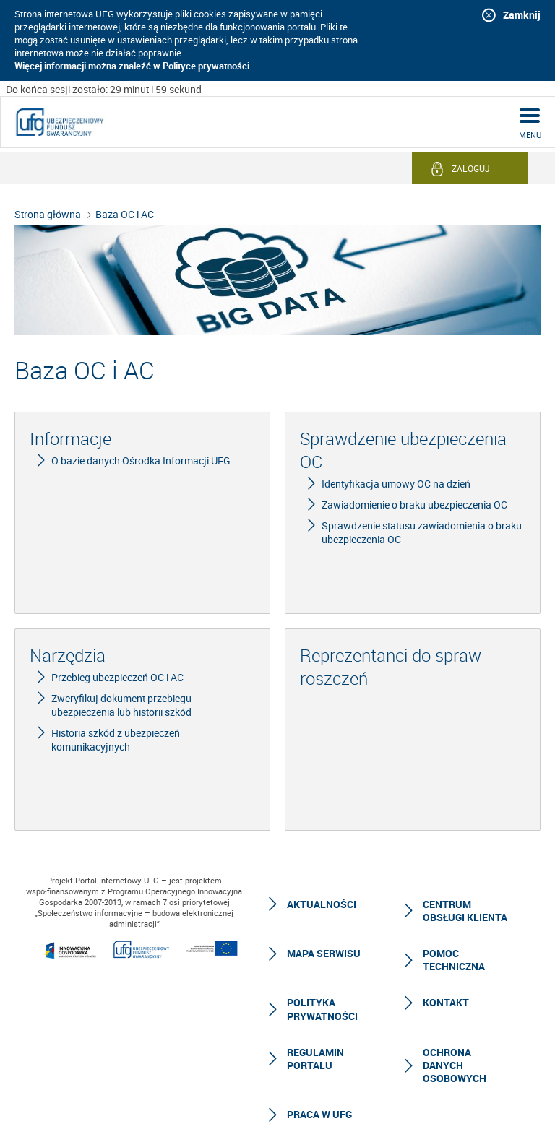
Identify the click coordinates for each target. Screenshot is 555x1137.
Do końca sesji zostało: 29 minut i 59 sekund (104, 89)
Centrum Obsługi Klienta (465, 910)
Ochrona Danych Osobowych (454, 1065)
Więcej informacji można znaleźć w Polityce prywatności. (133, 65)
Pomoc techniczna (454, 959)
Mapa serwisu (324, 953)
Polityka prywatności (322, 1008)
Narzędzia (68, 655)
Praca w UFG (319, 1114)
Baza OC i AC (124, 214)
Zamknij (522, 15)
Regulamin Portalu (315, 1058)
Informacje (70, 438)
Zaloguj (471, 168)
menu (530, 134)
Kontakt (446, 1002)
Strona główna (47, 214)
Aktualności (321, 904)
